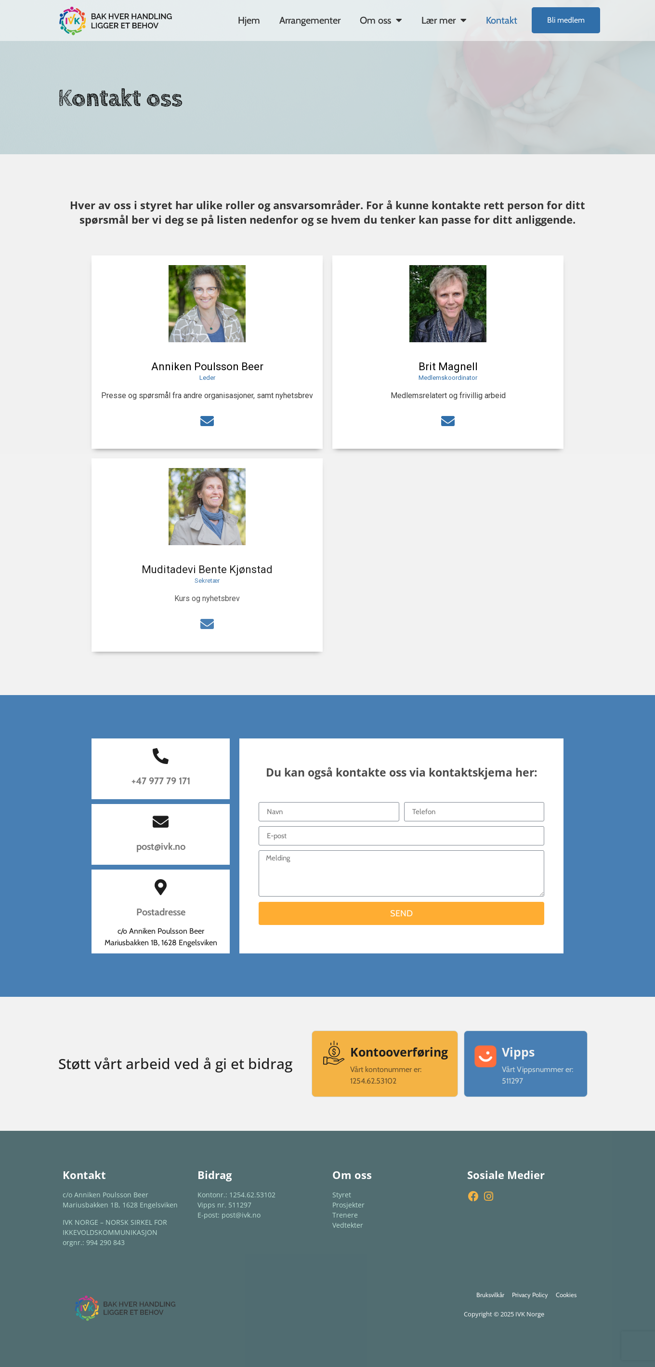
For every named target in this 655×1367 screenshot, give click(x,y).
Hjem (249, 20)
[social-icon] (207, 421)
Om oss (381, 20)
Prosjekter (348, 1204)
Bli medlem (566, 20)
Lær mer (444, 20)
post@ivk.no (160, 846)
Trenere (345, 1215)
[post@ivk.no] (161, 822)
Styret (341, 1194)
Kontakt (501, 20)
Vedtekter (347, 1225)
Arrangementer (310, 20)
